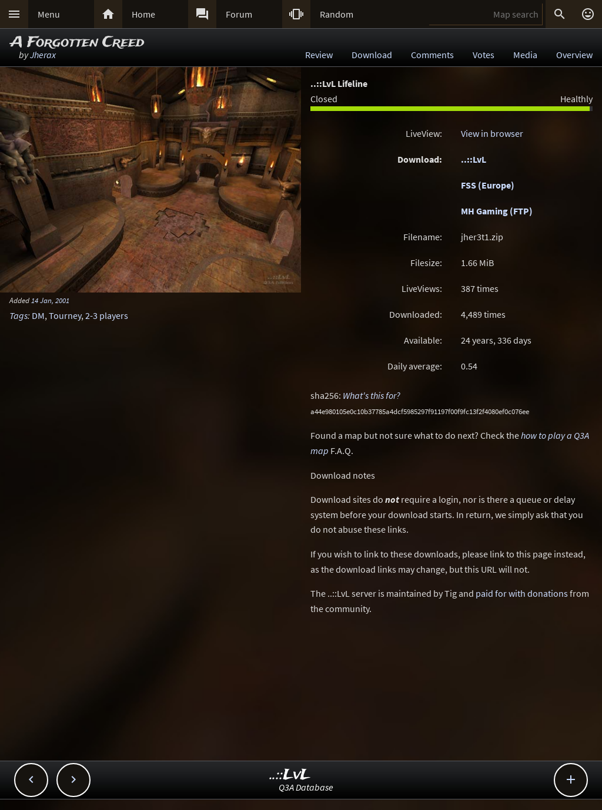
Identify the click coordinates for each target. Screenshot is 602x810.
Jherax (43, 55)
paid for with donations (522, 593)
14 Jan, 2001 (50, 300)
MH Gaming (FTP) (497, 211)
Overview (574, 55)
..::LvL (473, 159)
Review (319, 55)
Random (336, 14)
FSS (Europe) (487, 185)
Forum (239, 14)
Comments (432, 55)
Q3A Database (306, 787)
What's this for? (371, 395)
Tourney (65, 315)
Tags (18, 315)
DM (38, 315)
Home (143, 14)
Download (372, 55)
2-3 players (106, 315)
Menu (49, 14)
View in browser (492, 133)
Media (525, 55)
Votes (483, 55)
